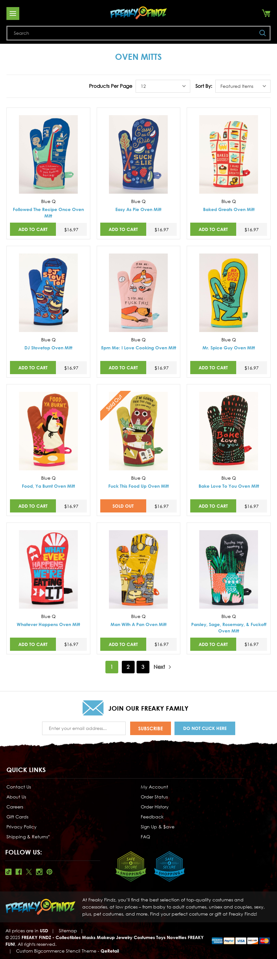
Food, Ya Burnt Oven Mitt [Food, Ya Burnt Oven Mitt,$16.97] (48, 486)
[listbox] (163, 86)
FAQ (145, 836)
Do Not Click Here (205, 728)
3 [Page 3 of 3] (142, 667)
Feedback (152, 816)
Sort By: (203, 86)
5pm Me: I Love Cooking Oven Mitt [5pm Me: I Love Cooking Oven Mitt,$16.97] (138, 347)
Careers (14, 806)
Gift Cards (17, 816)
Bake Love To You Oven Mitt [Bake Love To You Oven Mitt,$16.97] (229, 486)
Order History (155, 806)
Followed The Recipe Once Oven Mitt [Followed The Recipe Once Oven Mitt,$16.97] (48, 212)
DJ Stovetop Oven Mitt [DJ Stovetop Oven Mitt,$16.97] (48, 347)
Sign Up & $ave (157, 826)
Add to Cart (33, 229)
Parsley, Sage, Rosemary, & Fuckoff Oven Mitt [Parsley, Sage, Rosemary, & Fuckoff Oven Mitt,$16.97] (228, 627)
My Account (154, 786)
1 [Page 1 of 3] (111, 667)
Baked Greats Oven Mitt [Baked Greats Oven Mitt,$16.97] (229, 209)
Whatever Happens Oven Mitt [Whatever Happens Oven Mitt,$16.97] (48, 624)
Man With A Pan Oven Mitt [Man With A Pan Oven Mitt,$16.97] (138, 624)
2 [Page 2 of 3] (128, 667)
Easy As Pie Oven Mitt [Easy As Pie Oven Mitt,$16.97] (138, 209)
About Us (16, 796)
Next (163, 667)
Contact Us (18, 786)
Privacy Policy (21, 826)
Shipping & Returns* (28, 836)
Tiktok (8, 872)
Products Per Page (110, 86)
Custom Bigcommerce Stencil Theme (56, 951)
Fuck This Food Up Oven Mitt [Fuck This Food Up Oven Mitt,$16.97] (138, 486)
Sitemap (68, 930)
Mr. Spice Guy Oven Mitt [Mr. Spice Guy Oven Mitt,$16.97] (228, 347)
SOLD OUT (123, 506)
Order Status (154, 796)
